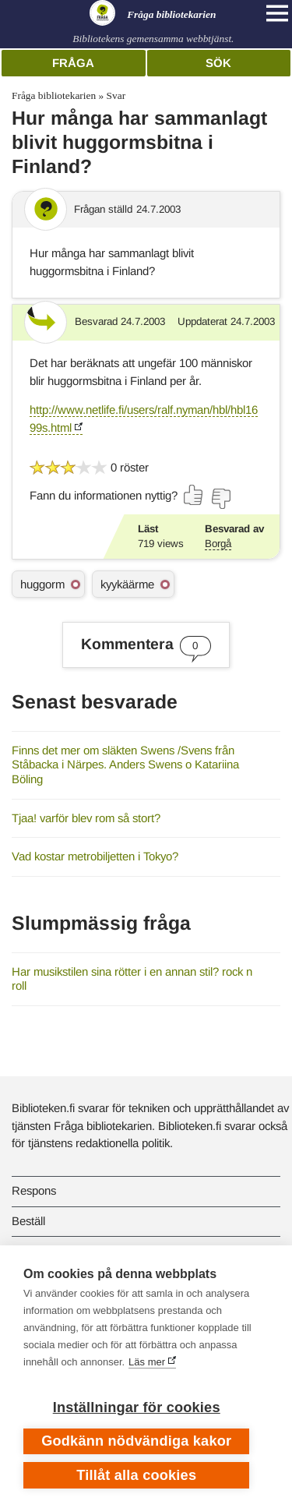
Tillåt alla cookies (136, 1475)
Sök (218, 62)
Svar (116, 95)
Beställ (28, 1220)
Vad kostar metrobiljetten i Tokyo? (95, 856)
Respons (34, 1190)
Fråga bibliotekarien (54, 95)
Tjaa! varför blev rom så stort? (86, 818)
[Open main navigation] (277, 13)
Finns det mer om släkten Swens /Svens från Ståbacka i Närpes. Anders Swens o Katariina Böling (125, 764)
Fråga (73, 62)
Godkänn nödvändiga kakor (136, 1441)
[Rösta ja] (194, 495)
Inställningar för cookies (136, 1407)
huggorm (42, 584)
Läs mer (146, 1362)
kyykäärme (127, 584)
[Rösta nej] (220, 499)
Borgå (218, 543)
